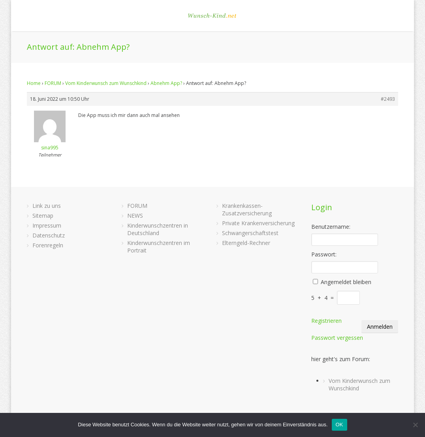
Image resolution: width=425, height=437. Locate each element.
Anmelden (380, 326)
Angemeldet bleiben (346, 282)
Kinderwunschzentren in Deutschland (157, 229)
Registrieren (326, 320)
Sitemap (42, 215)
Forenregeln (47, 245)
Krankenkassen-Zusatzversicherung (247, 209)
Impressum (46, 225)
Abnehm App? (166, 83)
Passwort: (324, 254)
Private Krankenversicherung (258, 223)
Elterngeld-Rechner (246, 243)
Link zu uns (46, 205)
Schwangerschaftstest (250, 233)
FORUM (53, 83)
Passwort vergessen (337, 337)
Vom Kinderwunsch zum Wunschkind (106, 83)
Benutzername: (330, 226)
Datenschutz (48, 235)
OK (339, 425)
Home (34, 83)
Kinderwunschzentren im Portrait (158, 246)
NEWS (135, 215)
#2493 (388, 99)
